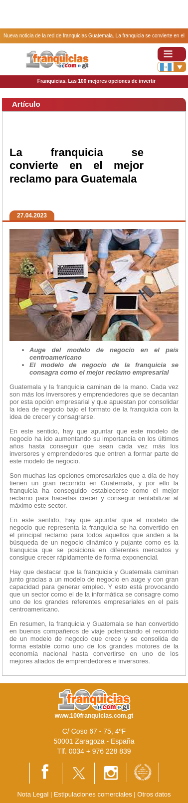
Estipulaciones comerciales (94, 794)
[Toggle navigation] (172, 54)
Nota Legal (32, 794)
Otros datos (154, 794)
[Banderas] (172, 67)
